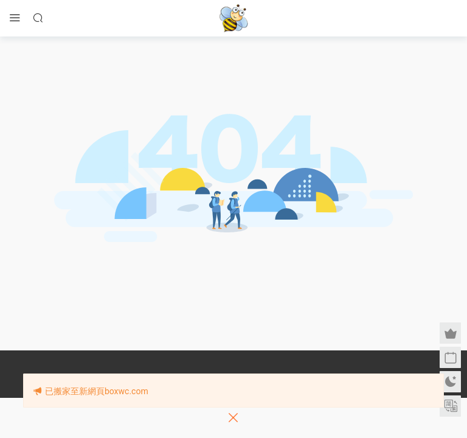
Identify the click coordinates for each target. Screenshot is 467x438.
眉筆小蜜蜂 (233, 18)
